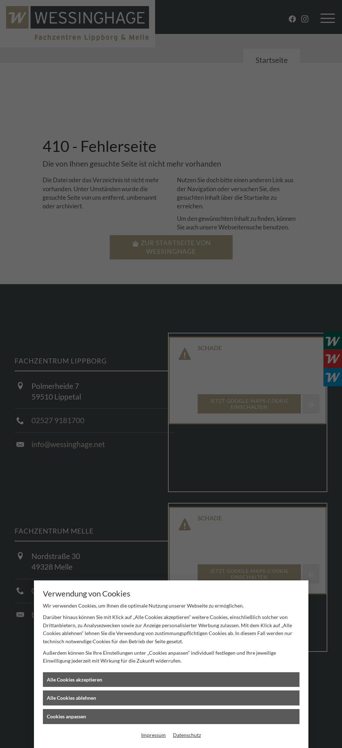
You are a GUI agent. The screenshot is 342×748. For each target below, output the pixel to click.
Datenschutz (187, 735)
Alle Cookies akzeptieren (74, 680)
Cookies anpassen (66, 716)
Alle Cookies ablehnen (71, 698)
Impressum (153, 735)
